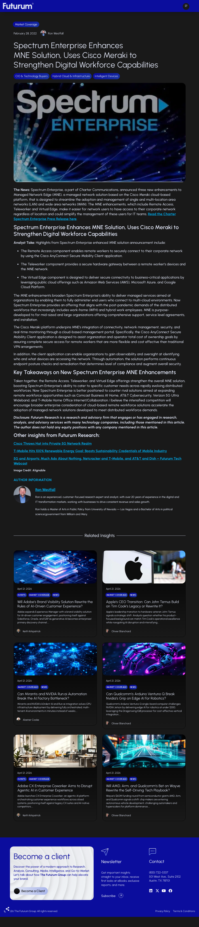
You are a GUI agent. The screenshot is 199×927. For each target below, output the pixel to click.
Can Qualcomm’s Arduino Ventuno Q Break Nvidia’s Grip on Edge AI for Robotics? (140, 702)
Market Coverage (26, 24)
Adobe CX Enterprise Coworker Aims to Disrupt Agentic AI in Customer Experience (54, 798)
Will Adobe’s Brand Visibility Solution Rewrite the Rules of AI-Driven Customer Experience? (55, 607)
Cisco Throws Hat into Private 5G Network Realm (53, 443)
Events (22, 598)
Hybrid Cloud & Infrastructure (71, 76)
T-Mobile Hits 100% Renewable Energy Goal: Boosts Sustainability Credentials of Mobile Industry (90, 451)
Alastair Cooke (31, 726)
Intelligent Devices (106, 76)
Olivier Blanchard (121, 634)
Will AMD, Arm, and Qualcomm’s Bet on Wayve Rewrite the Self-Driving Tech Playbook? (143, 798)
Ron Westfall (56, 33)
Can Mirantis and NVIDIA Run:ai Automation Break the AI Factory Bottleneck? (52, 702)
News (56, 598)
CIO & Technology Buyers (31, 76)
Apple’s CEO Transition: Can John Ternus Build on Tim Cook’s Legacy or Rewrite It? (142, 607)
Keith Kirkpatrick (32, 634)
